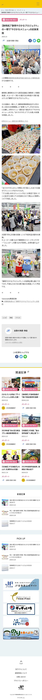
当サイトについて (21, 669)
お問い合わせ (21, 677)
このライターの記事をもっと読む (13, 342)
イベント (17, 318)
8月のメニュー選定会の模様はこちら (15, 121)
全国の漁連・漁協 (12, 40)
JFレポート (23, 20)
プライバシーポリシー (21, 680)
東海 (11, 318)
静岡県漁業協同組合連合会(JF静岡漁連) (25, 78)
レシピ (4, 318)
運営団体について (21, 673)
